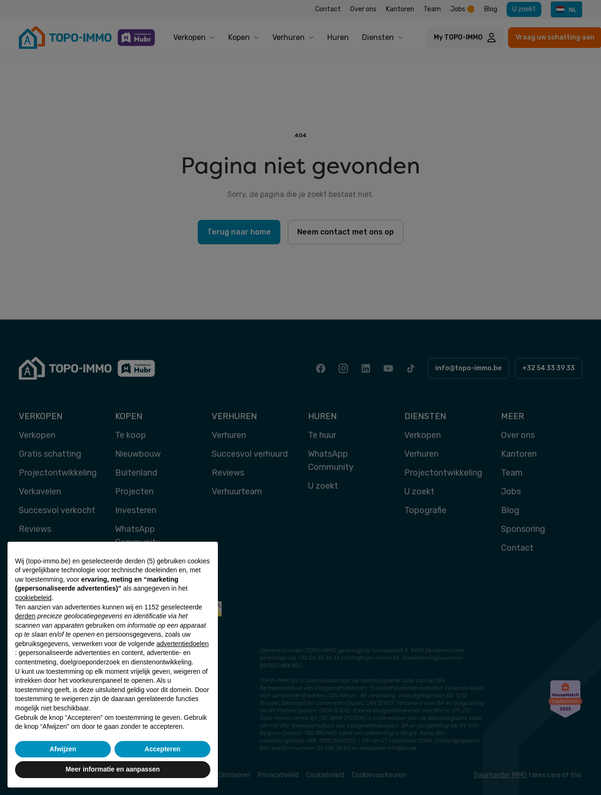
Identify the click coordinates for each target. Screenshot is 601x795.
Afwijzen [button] (63, 749)
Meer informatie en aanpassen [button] (113, 769)
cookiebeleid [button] (33, 597)
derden (25, 616)
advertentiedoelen (182, 643)
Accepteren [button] (162, 749)
